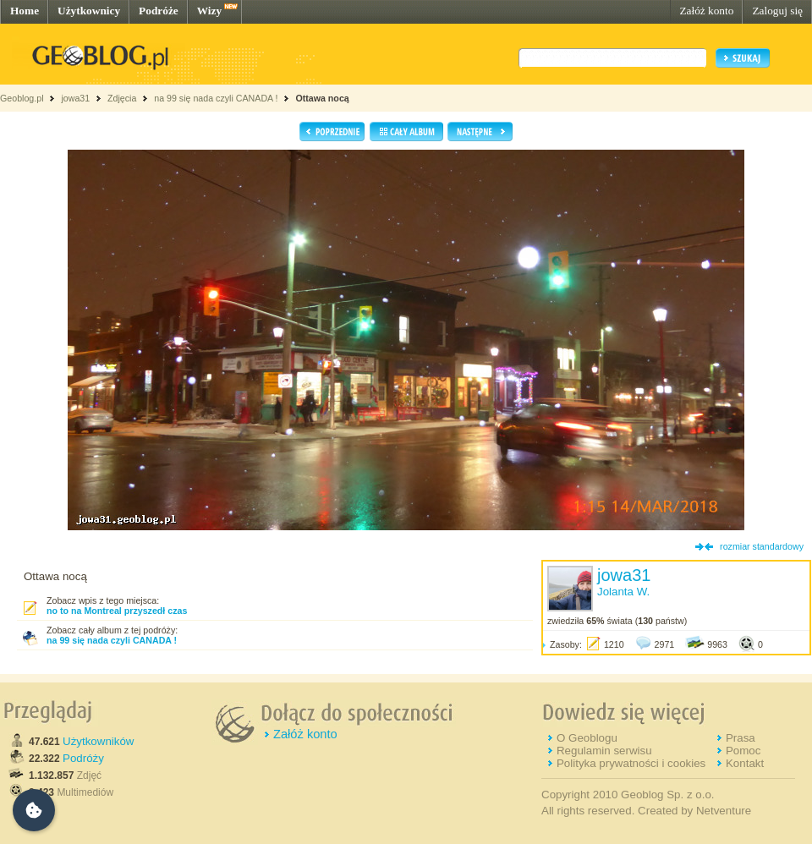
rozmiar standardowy (762, 546)
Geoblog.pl (22, 98)
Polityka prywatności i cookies (631, 763)
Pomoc (743, 750)
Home (24, 10)
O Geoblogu (587, 738)
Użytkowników (98, 741)
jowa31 (75, 98)
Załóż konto (706, 10)
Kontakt (745, 763)
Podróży (83, 758)
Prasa (740, 738)
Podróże (158, 10)
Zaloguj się (777, 10)
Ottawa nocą (321, 98)
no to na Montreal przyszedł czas (117, 611)
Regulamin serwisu (604, 750)
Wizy (209, 10)
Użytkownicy (89, 10)
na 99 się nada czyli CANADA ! (215, 98)
